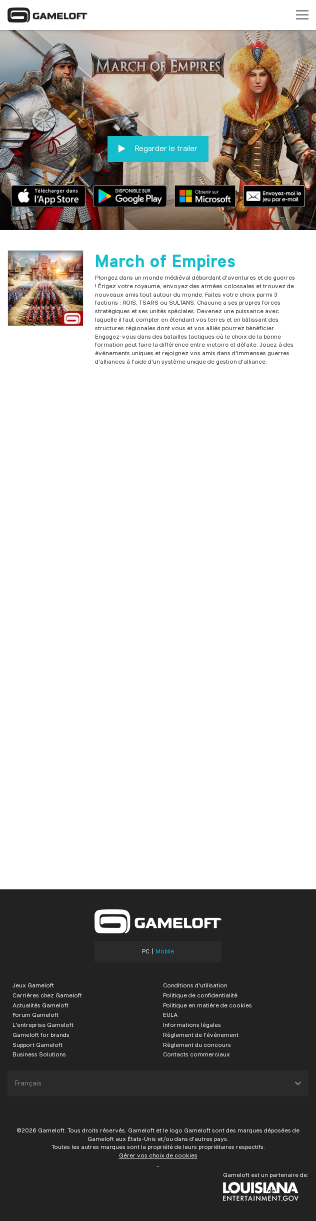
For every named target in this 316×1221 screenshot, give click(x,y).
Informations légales (192, 1024)
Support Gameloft (37, 1044)
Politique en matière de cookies (207, 1005)
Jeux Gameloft (33, 985)
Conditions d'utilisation (195, 985)
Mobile (165, 951)
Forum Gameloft (35, 1014)
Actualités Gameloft (40, 1005)
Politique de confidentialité (200, 995)
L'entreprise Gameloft (43, 1024)
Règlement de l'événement (200, 1034)
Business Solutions (39, 1054)
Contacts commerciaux (196, 1054)
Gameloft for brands (41, 1034)
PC (146, 951)
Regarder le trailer (158, 149)
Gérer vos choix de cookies (158, 1155)
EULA (170, 1014)
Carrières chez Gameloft (47, 995)
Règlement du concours (197, 1044)
